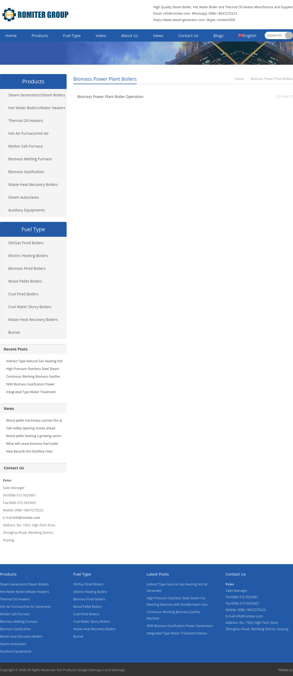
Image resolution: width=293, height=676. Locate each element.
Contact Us (188, 35)
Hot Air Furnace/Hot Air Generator (24, 135)
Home (11, 35)
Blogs (218, 35)
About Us (129, 35)
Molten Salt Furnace (25, 146)
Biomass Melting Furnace (30, 158)
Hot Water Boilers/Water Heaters (36, 107)
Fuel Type (72, 35)
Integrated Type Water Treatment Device (176, 633)
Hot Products (66, 670)
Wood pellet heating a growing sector (34, 436)
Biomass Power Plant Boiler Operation (110, 96)
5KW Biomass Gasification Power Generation (179, 626)
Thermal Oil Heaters (25, 120)
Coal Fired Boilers (23, 293)
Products (39, 35)
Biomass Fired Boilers (27, 268)
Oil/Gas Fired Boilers (26, 242)
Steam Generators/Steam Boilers (36, 94)
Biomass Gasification (26, 171)
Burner (14, 332)
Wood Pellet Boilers (25, 281)
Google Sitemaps (89, 670)
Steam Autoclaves (23, 197)
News (158, 35)
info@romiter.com (176, 13)
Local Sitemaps (114, 670)
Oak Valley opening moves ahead (30, 428)
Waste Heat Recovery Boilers (33, 184)
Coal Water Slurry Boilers (29, 306)
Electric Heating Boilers (28, 255)
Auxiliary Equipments (26, 210)
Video (101, 35)
